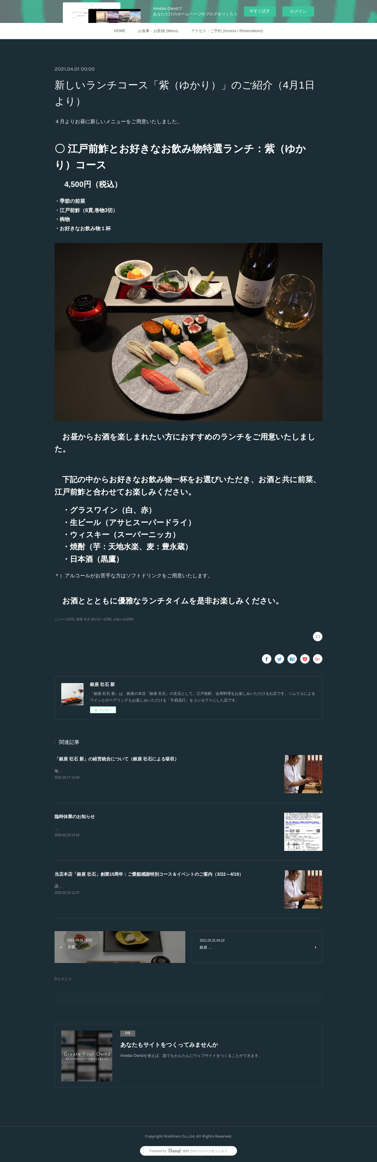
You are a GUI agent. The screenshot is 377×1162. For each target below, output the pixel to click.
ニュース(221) (65, 619)
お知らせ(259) (123, 619)
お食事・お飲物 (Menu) (158, 31)
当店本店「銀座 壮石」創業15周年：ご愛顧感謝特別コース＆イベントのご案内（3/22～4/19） (149, 874)
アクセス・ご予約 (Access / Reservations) (227, 31)
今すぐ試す (259, 11)
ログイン (298, 11)
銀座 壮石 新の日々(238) (94, 619)
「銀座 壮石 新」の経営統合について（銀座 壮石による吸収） (117, 758)
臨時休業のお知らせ (75, 816)
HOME (119, 31)
